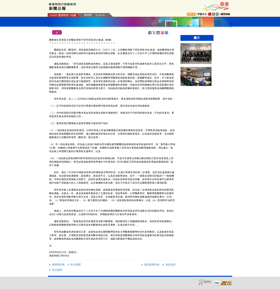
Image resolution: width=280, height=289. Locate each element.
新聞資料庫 (58, 264)
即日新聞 (57, 270)
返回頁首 (170, 264)
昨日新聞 (76, 264)
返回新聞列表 (151, 264)
